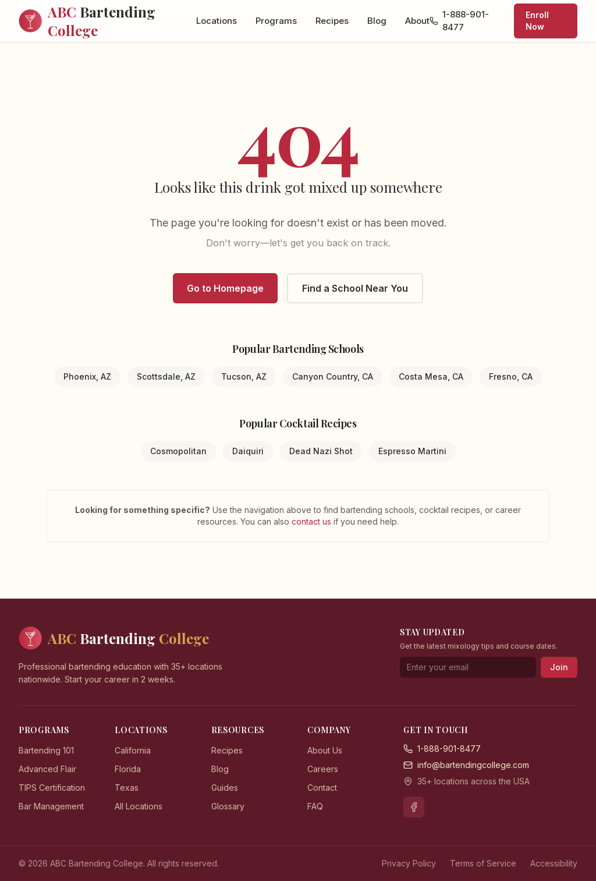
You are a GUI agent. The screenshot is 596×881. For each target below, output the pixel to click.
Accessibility (553, 863)
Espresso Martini (412, 451)
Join (559, 667)
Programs (276, 20)
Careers (322, 769)
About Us (324, 750)
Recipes (332, 20)
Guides (224, 787)
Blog (376, 20)
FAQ (315, 806)
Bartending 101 (46, 750)
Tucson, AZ (244, 376)
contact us (313, 521)
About (417, 20)
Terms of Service (483, 863)
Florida (128, 769)
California (133, 750)
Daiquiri (248, 451)
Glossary (227, 806)
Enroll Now (537, 20)
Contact (322, 787)
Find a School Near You (355, 288)
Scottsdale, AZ (166, 376)
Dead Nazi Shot (321, 451)
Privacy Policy (409, 863)
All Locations (138, 806)
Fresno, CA (511, 376)
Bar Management (51, 806)
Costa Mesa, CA (431, 376)
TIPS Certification (52, 787)
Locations (216, 20)
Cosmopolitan (178, 451)
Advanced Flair (47, 769)
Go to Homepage (225, 288)
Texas (127, 787)
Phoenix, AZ (87, 376)
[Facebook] (413, 807)
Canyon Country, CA (332, 376)
